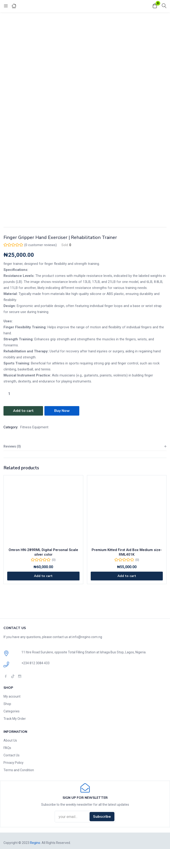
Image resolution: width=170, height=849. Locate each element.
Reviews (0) (12, 446)
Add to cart (23, 410)
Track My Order (14, 718)
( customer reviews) (40, 245)
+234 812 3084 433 (35, 663)
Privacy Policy (13, 762)
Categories (11, 711)
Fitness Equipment (34, 427)
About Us (10, 740)
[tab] (85, 446)
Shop (7, 703)
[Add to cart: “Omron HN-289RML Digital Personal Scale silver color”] (43, 575)
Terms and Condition (18, 770)
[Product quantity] (9, 394)
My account (11, 696)
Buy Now (62, 410)
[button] (154, 6)
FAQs (7, 747)
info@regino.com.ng (87, 637)
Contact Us (11, 755)
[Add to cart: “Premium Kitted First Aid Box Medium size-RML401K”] (127, 575)
